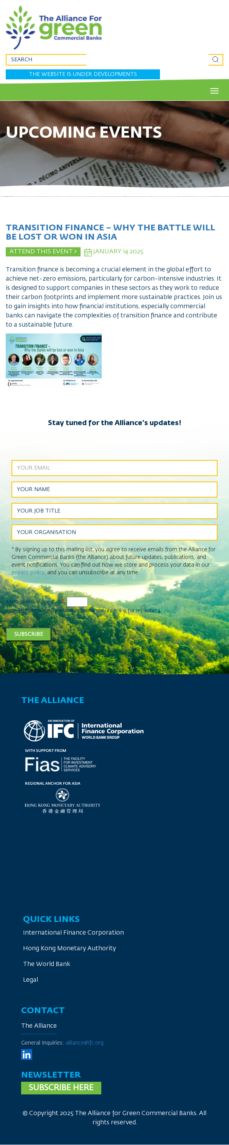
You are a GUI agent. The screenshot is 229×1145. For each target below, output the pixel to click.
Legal (30, 980)
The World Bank (46, 964)
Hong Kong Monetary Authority (69, 949)
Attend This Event (43, 251)
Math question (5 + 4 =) (33, 602)
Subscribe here (61, 1088)
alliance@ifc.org (85, 1043)
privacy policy (28, 572)
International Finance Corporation (73, 933)
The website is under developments (83, 74)
